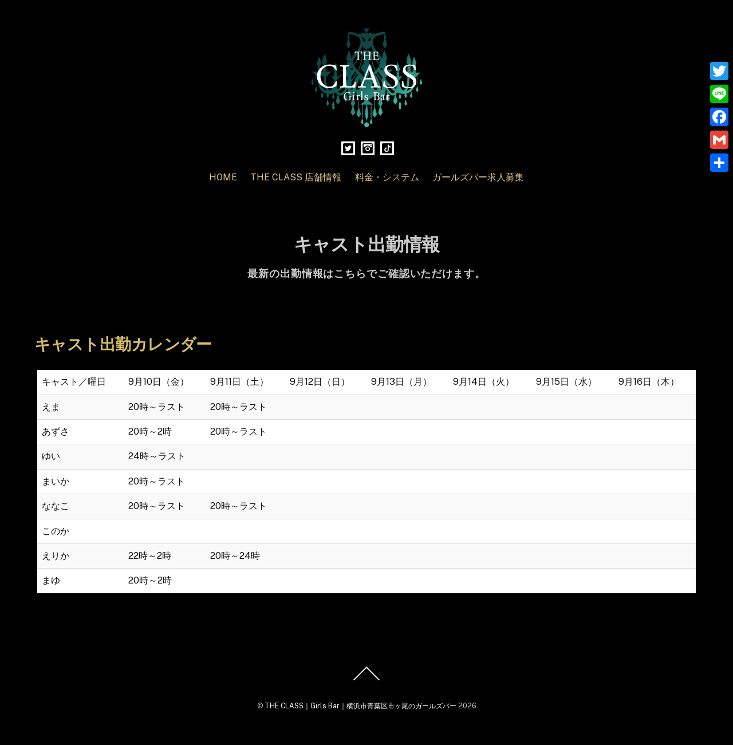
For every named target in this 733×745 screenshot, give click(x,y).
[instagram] (368, 148)
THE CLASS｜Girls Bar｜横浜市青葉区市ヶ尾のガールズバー (360, 705)
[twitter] (348, 148)
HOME (223, 177)
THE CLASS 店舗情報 (295, 177)
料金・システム (387, 177)
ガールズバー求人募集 (478, 177)
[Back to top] (366, 680)
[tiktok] (387, 148)
